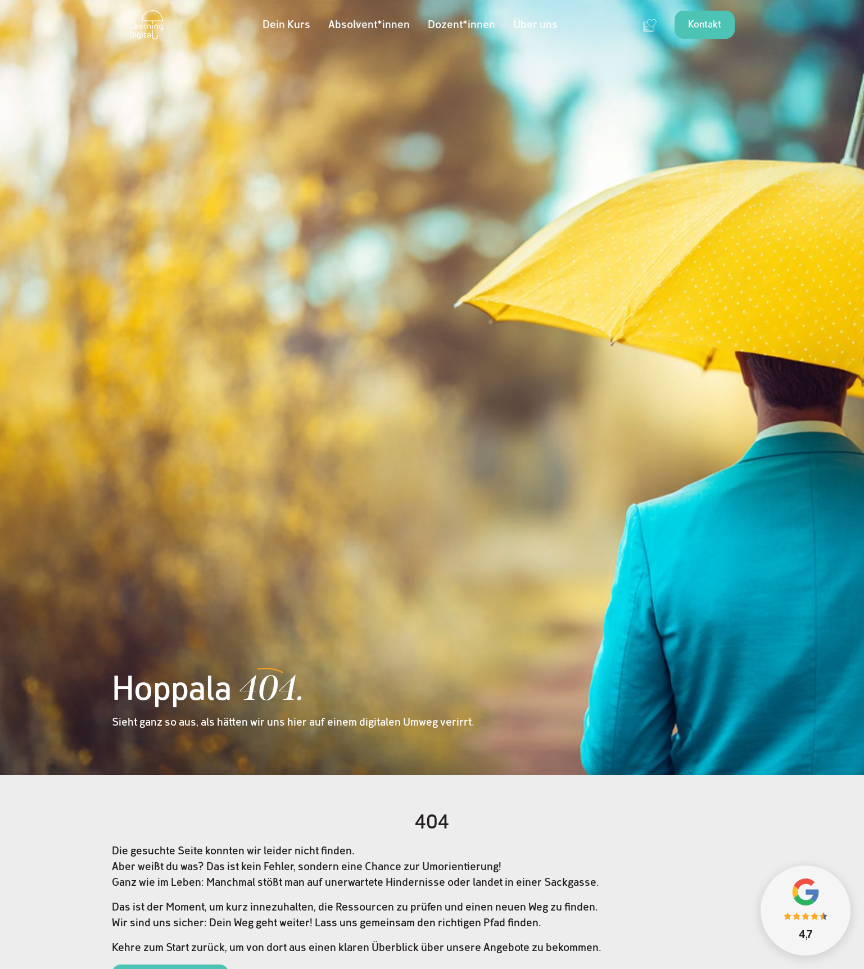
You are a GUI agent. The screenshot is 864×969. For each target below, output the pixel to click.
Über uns (535, 24)
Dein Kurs (286, 24)
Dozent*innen (461, 24)
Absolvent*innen (369, 24)
